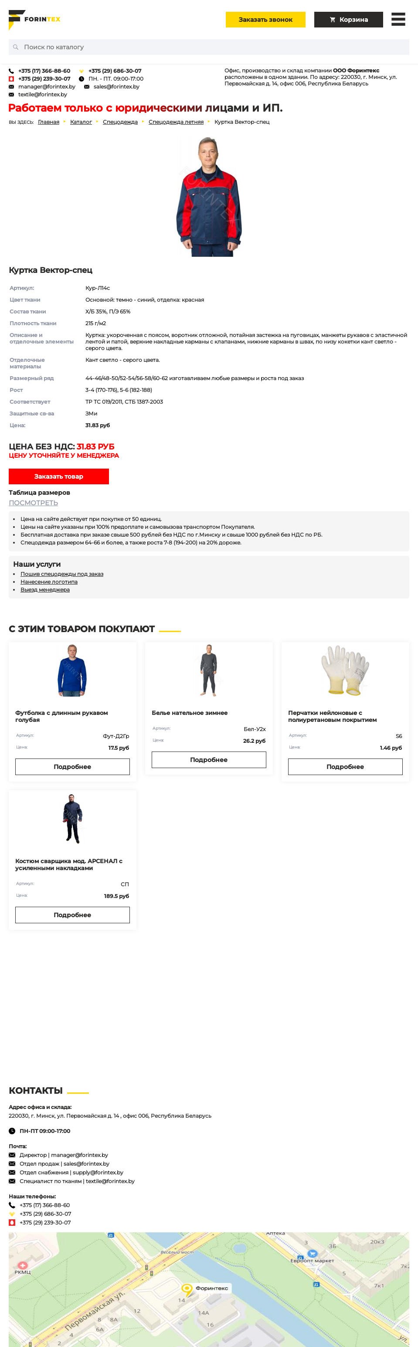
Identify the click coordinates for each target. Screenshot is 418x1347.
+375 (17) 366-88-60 (44, 71)
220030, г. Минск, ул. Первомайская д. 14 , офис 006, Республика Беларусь (110, 1115)
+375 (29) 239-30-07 (44, 78)
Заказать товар (58, 476)
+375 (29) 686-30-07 (114, 71)
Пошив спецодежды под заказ (61, 574)
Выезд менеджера (45, 589)
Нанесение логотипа (49, 581)
